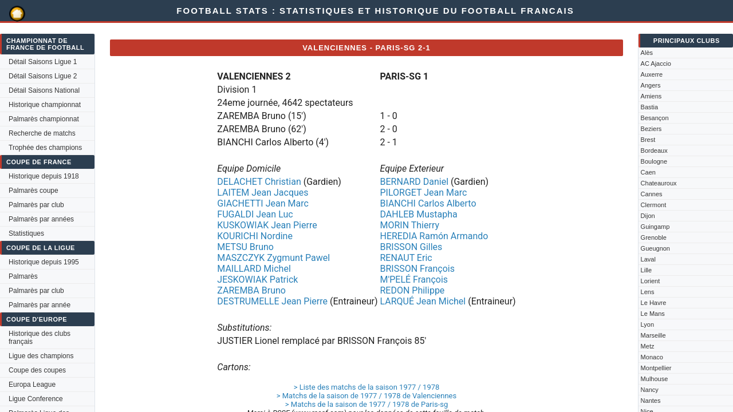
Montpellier (656, 368)
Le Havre (654, 302)
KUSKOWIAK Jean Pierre (267, 225)
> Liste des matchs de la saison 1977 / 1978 (367, 387)
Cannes (652, 194)
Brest (648, 139)
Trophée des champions (45, 148)
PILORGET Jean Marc (423, 192)
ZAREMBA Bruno (251, 290)
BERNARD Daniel (414, 181)
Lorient (650, 281)
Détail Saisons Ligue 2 (43, 76)
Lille (646, 270)
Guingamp (655, 226)
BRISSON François (417, 268)
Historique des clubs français (39, 338)
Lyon (647, 324)
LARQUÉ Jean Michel (423, 301)
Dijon (648, 215)
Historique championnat (45, 105)
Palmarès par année (39, 305)
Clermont (654, 204)
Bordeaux (654, 150)
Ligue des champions (41, 356)
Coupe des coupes (37, 370)
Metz (648, 346)
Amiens (651, 96)
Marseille (653, 335)
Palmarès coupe (33, 191)
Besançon (655, 117)
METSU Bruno (245, 246)
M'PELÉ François (414, 279)
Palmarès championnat (44, 119)
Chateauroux (659, 183)
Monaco (652, 357)
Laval (648, 259)
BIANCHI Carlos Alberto (428, 203)
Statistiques (26, 233)
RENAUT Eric (406, 257)
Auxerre (652, 74)
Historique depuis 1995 (44, 262)
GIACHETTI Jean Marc (263, 203)
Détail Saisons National (44, 90)
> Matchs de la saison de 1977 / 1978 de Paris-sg (366, 404)
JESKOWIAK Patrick (257, 279)
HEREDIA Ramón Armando (434, 236)
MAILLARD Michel (253, 268)
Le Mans (653, 313)
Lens (648, 291)
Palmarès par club (36, 205)
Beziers (651, 128)
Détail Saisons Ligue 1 (43, 62)
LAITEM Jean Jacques (262, 192)
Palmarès (23, 276)
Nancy (650, 389)
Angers (651, 85)
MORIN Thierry (409, 225)
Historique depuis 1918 (44, 176)
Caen (648, 172)
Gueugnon (655, 248)
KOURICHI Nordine (255, 236)
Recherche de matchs (42, 133)
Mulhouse (654, 378)
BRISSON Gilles (411, 246)
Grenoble (654, 237)
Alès (647, 52)
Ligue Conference (36, 399)
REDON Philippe (412, 290)
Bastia (650, 107)
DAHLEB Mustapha (418, 214)
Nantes (651, 400)
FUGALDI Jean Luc (255, 214)
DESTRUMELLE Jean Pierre (272, 301)
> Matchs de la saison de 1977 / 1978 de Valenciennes (366, 395)
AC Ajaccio (656, 63)
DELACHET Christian (259, 181)
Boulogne (654, 161)
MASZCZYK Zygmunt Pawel (273, 257)
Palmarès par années (41, 219)
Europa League (32, 385)
